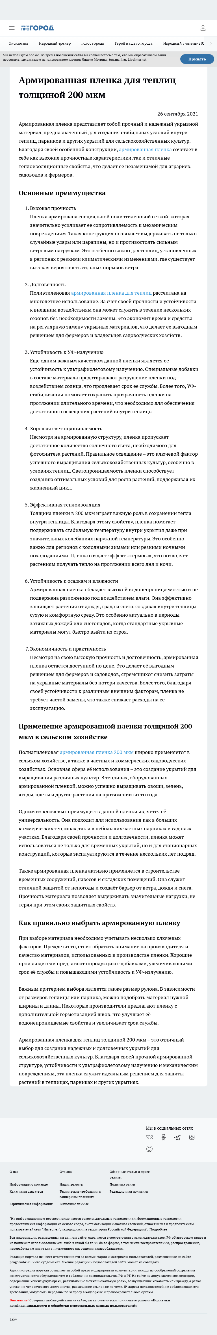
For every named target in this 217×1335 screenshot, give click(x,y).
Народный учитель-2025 (185, 43)
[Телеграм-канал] (178, 1137)
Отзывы (66, 1171)
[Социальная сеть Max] (149, 1148)
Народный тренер (55, 43)
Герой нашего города (134, 43)
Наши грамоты (71, 1184)
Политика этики (122, 1184)
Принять (197, 59)
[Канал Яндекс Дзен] (192, 1137)
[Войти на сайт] (203, 28)
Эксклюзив (18, 43)
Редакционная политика (129, 1191)
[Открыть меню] (12, 28)
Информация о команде (29, 1184)
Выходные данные (74, 1204)
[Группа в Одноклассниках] (164, 1137)
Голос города (92, 43)
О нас (14, 1171)
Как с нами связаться (26, 1191)
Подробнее (158, 1229)
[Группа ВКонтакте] (149, 1137)
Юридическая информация (31, 1204)
